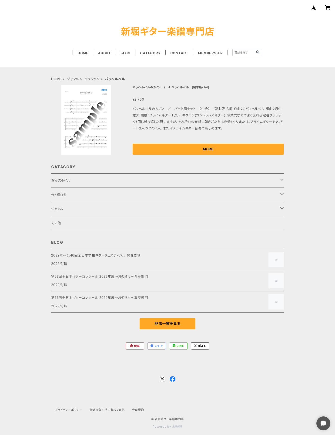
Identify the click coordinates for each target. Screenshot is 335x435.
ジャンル (73, 79)
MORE (208, 149)
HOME (82, 53)
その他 (56, 223)
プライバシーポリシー (68, 410)
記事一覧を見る (167, 323)
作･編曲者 (59, 195)
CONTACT (179, 53)
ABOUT (104, 53)
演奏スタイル (60, 180)
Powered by (167, 426)
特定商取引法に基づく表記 (107, 410)
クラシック (92, 79)
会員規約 (138, 410)
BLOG (126, 53)
